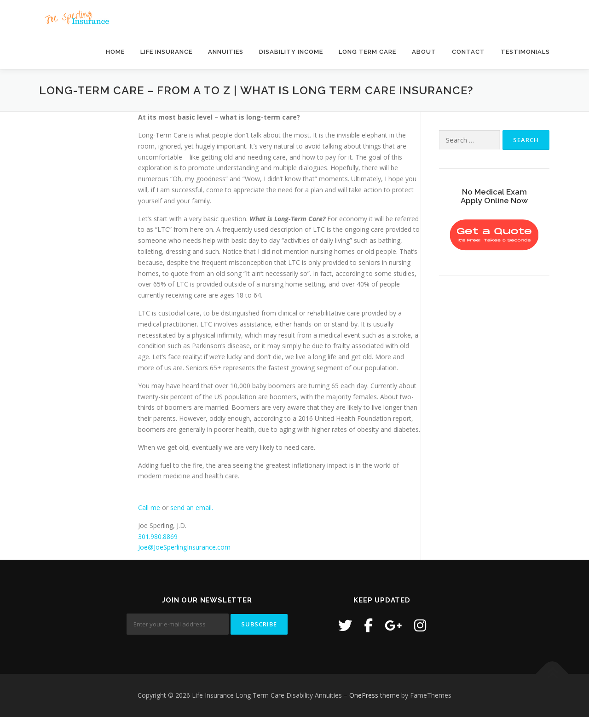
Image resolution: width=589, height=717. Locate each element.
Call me (149, 507)
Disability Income (291, 51)
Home (115, 51)
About (424, 51)
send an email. (191, 507)
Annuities (225, 51)
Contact (468, 51)
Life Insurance (166, 51)
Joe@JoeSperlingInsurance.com (184, 547)
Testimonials (525, 51)
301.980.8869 (158, 536)
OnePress (363, 695)
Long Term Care (367, 51)
